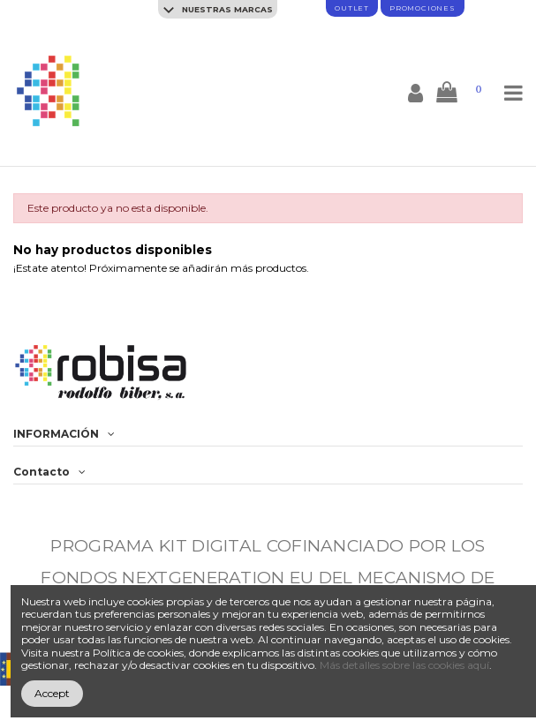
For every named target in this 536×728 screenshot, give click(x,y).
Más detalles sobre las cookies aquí (404, 665)
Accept (52, 693)
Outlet (352, 8)
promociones (422, 8)
